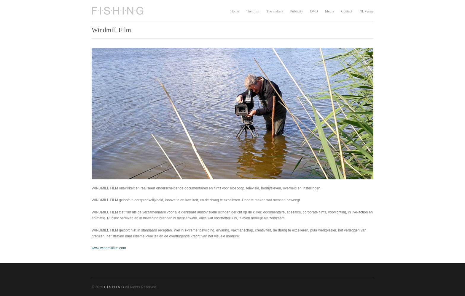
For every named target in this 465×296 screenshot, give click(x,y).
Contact (346, 11)
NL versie (366, 11)
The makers (274, 11)
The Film (252, 11)
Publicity (296, 11)
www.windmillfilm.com (109, 248)
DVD (314, 11)
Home (234, 11)
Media (329, 11)
